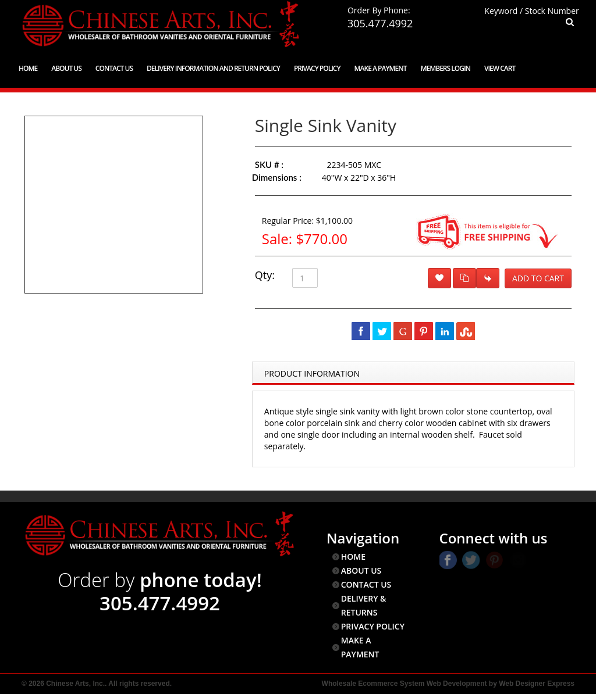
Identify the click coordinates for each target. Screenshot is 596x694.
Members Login (445, 68)
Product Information (312, 373)
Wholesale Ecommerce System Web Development (404, 683)
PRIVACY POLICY (373, 626)
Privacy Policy (317, 68)
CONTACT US (366, 584)
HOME (353, 556)
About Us (66, 68)
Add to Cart (538, 278)
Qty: (265, 275)
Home (28, 68)
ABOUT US (361, 570)
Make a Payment (380, 68)
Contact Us (114, 68)
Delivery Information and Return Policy (213, 68)
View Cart (499, 68)
